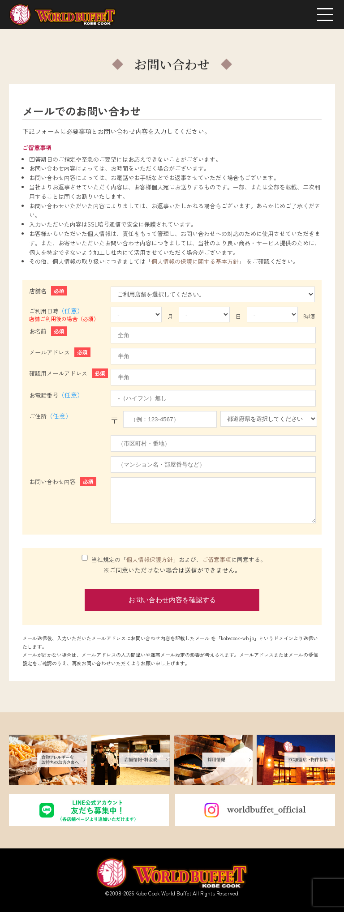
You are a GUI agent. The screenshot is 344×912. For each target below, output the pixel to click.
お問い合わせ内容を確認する (172, 600)
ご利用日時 (65, 315)
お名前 (48, 331)
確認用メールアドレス (68, 373)
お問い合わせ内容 (62, 481)
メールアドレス (59, 352)
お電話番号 (57, 395)
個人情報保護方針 (149, 559)
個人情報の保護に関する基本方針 (195, 261)
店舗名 (48, 291)
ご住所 (51, 416)
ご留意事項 (216, 559)
